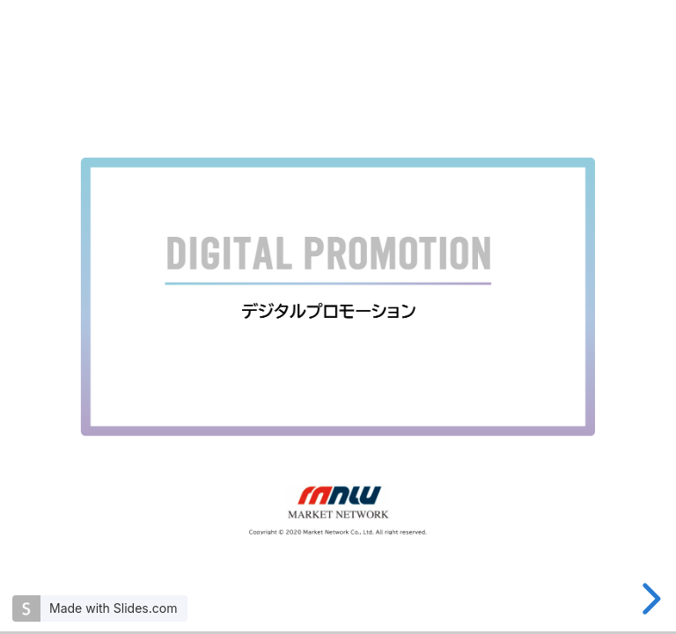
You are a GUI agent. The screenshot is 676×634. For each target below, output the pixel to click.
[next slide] (649, 599)
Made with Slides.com (113, 608)
